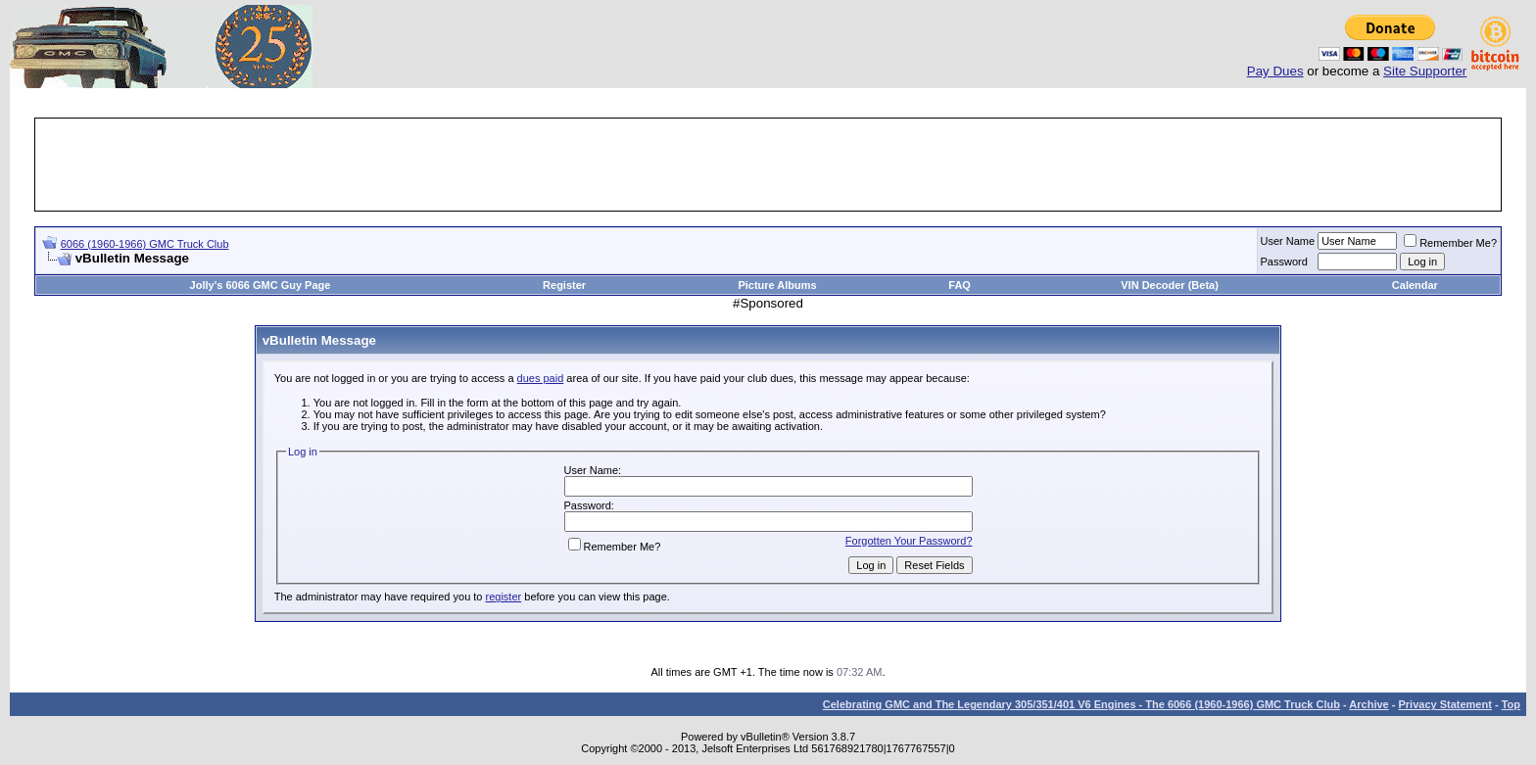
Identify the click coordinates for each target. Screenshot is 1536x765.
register (504, 596)
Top (1511, 704)
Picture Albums (777, 285)
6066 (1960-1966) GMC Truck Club (145, 244)
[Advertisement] (768, 164)
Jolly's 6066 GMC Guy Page (260, 285)
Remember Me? (1450, 243)
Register (564, 285)
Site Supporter (1424, 71)
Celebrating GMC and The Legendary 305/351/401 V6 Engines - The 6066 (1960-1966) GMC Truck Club (1081, 704)
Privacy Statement (1444, 704)
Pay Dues (1275, 71)
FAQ (959, 285)
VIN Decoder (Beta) (1170, 285)
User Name (1288, 241)
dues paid (540, 378)
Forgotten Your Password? (909, 541)
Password (1284, 261)
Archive (1368, 704)
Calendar (1415, 285)
